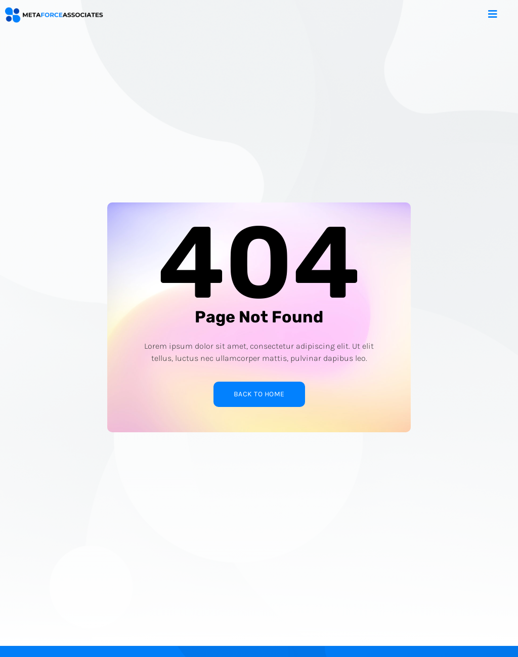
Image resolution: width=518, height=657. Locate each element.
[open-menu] (500, 15)
